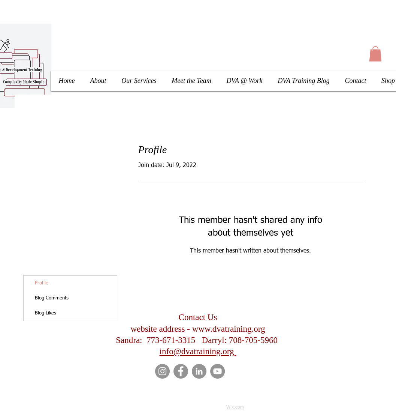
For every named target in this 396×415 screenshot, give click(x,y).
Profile (41, 283)
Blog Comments (52, 298)
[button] (375, 54)
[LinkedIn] (199, 371)
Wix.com (235, 407)
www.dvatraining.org (228, 329)
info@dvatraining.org (198, 351)
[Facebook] (180, 371)
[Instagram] (162, 371)
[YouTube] (217, 371)
